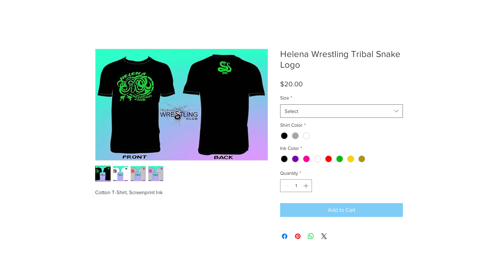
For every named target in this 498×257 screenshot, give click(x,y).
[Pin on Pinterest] (298, 236)
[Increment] (306, 186)
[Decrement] (285, 186)
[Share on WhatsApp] (311, 236)
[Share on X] (324, 236)
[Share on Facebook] (284, 236)
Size (286, 98)
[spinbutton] (296, 186)
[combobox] (341, 111)
